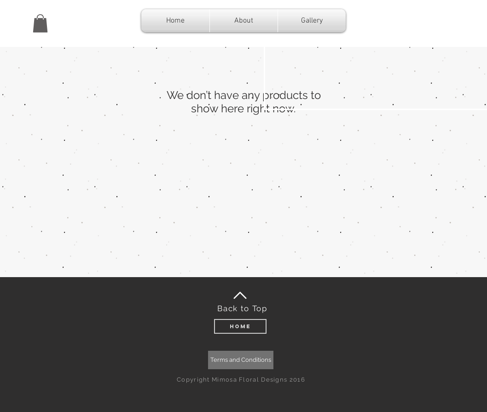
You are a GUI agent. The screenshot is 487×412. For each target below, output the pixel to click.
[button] (40, 23)
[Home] (240, 326)
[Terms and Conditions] (240, 360)
